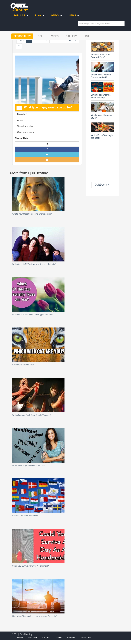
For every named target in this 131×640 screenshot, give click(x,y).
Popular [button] (21, 15)
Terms (59, 637)
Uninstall (86, 637)
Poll (41, 36)
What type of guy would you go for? (45, 108)
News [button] (74, 15)
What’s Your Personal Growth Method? (101, 76)
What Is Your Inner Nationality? (25, 515)
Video (55, 36)
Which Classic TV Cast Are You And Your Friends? (34, 264)
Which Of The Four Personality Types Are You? (32, 314)
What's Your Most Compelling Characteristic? (32, 214)
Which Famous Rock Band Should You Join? (31, 415)
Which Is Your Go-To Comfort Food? (100, 56)
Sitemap (71, 637)
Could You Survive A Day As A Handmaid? (30, 566)
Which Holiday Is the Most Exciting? (101, 96)
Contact (32, 637)
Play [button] (39, 15)
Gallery (71, 36)
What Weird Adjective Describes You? (28, 465)
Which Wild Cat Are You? (23, 365)
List (86, 36)
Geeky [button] (56, 15)
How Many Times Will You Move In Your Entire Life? (34, 616)
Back (21, 40)
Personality (22, 36)
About (20, 637)
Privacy (46, 637)
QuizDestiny (102, 184)
